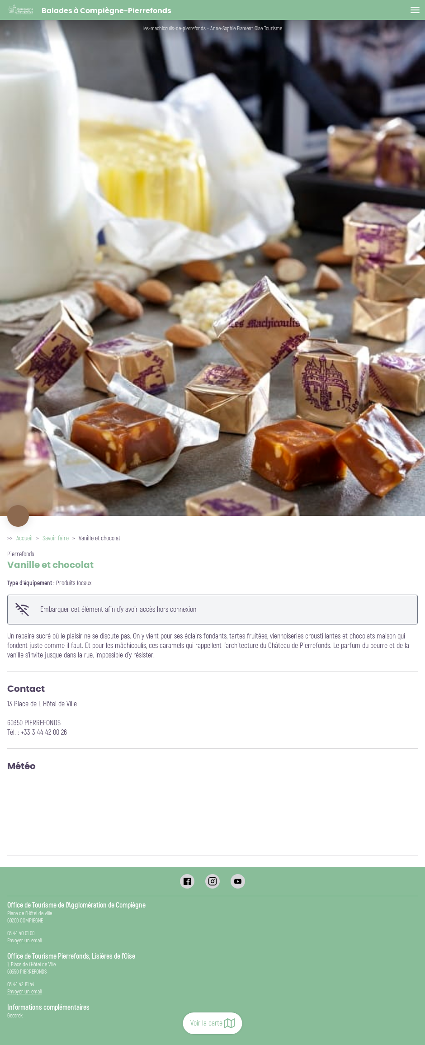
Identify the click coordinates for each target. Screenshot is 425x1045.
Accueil (24, 538)
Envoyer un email (24, 940)
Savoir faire (55, 538)
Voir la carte (212, 1023)
